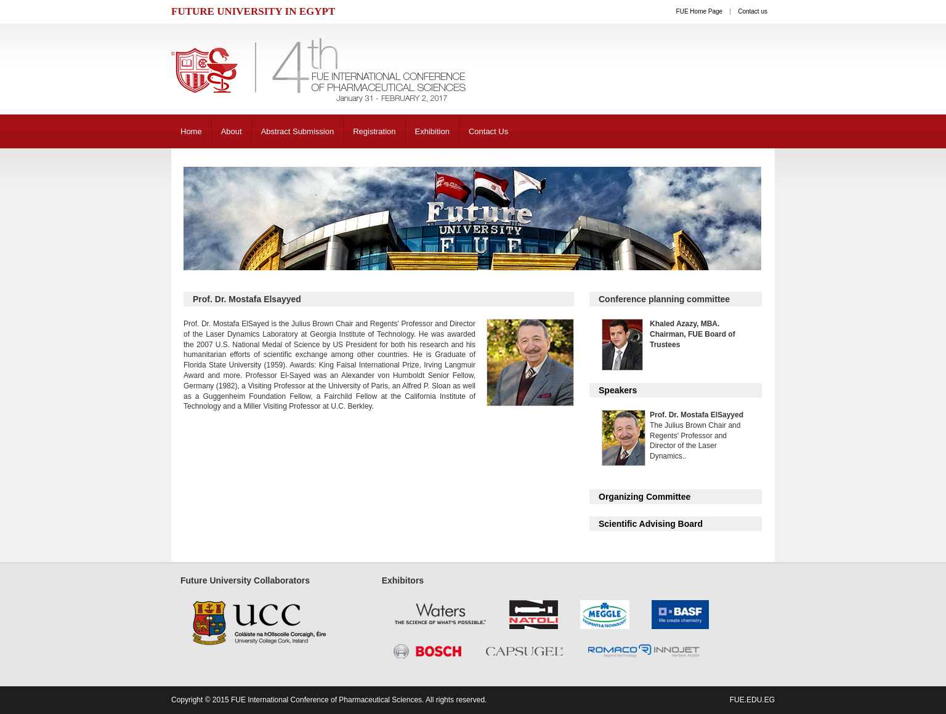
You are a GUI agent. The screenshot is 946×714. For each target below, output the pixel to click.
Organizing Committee (644, 497)
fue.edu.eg (752, 700)
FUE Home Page (699, 11)
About (231, 131)
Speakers (618, 390)
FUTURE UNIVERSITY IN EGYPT (253, 11)
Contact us (752, 11)
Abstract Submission (297, 131)
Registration (374, 131)
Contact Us (488, 131)
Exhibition (432, 131)
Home (191, 131)
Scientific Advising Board (651, 524)
